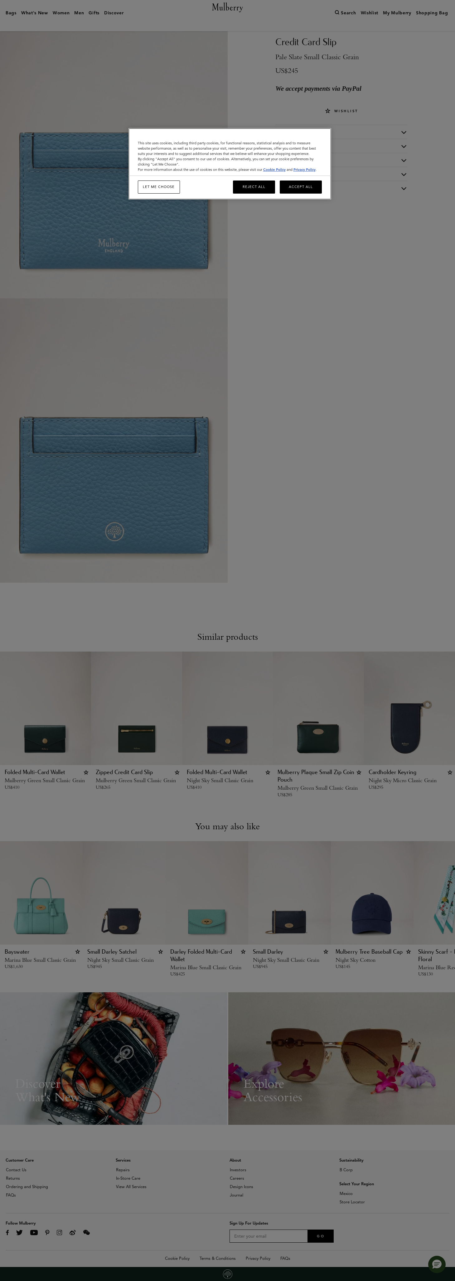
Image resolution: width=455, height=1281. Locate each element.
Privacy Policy (304, 169)
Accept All (301, 187)
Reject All (254, 187)
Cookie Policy (274, 169)
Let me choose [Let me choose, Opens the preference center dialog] (159, 187)
